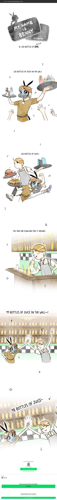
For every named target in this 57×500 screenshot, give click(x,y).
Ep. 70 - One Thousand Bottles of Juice (13, 1)
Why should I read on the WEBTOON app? (28, 471)
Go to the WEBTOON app (28, 497)
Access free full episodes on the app (28, 469)
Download (28, 486)
